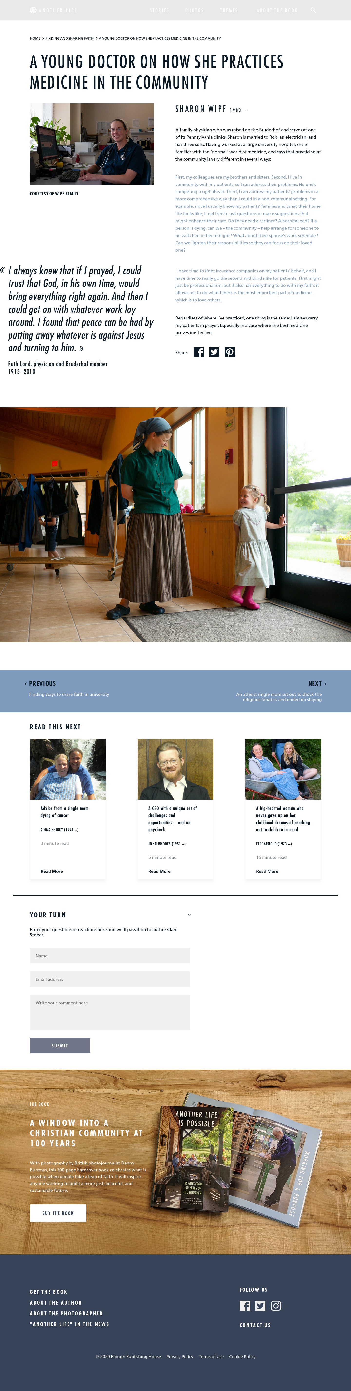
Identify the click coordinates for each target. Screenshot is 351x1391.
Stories (159, 11)
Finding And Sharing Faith (70, 38)
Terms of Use (211, 1356)
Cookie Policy (242, 1356)
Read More (52, 871)
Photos (194, 11)
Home (35, 38)
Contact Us (255, 1325)
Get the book (49, 1291)
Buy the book (58, 1213)
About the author (56, 1302)
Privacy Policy (179, 1356)
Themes (229, 11)
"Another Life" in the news (69, 1324)
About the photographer (66, 1313)
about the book (277, 11)
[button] (313, 10)
